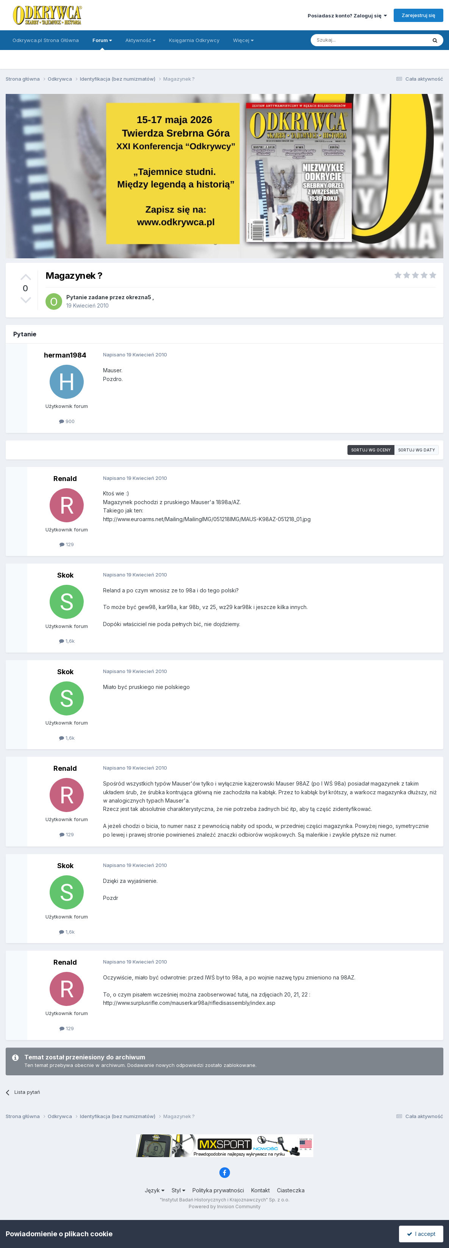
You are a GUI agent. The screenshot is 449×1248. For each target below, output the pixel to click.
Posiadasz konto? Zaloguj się (347, 15)
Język (154, 1190)
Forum (102, 43)
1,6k (67, 641)
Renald (65, 479)
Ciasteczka (291, 1190)
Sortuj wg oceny (371, 450)
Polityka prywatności (218, 1190)
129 (66, 544)
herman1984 (65, 355)
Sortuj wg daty (416, 450)
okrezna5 (138, 297)
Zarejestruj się (418, 15)
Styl (178, 1190)
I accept (421, 1234)
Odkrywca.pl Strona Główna (46, 40)
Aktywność (140, 40)
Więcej (243, 40)
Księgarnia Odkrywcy (194, 40)
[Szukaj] (350, 40)
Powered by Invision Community (225, 1206)
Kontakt (260, 1190)
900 (67, 421)
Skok (65, 575)
